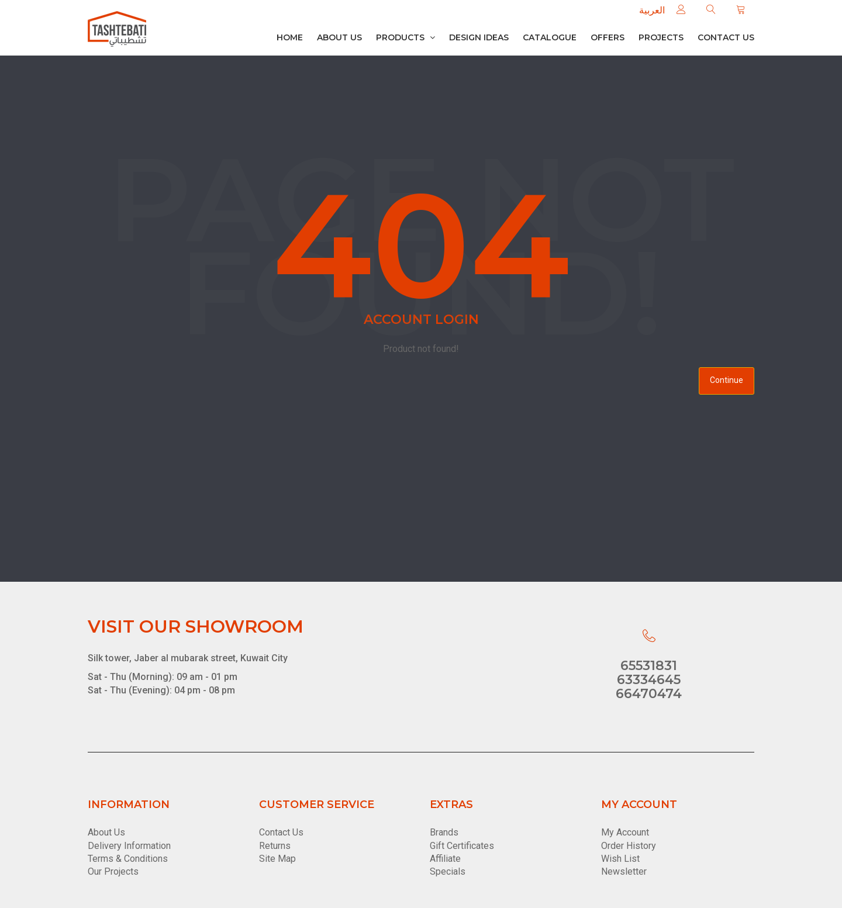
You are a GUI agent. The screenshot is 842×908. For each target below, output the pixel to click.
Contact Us (281, 832)
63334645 (649, 680)
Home (290, 37)
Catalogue (550, 37)
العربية (652, 10)
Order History (628, 845)
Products (405, 37)
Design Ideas (479, 37)
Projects (661, 37)
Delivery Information (129, 845)
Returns (275, 845)
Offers (607, 37)
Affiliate (445, 858)
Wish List (620, 858)
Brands (444, 832)
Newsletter (624, 871)
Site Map (277, 858)
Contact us (726, 37)
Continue (726, 380)
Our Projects (113, 871)
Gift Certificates (462, 845)
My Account (625, 832)
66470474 (649, 694)
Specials (447, 871)
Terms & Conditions (128, 858)
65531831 (648, 666)
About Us (339, 37)
